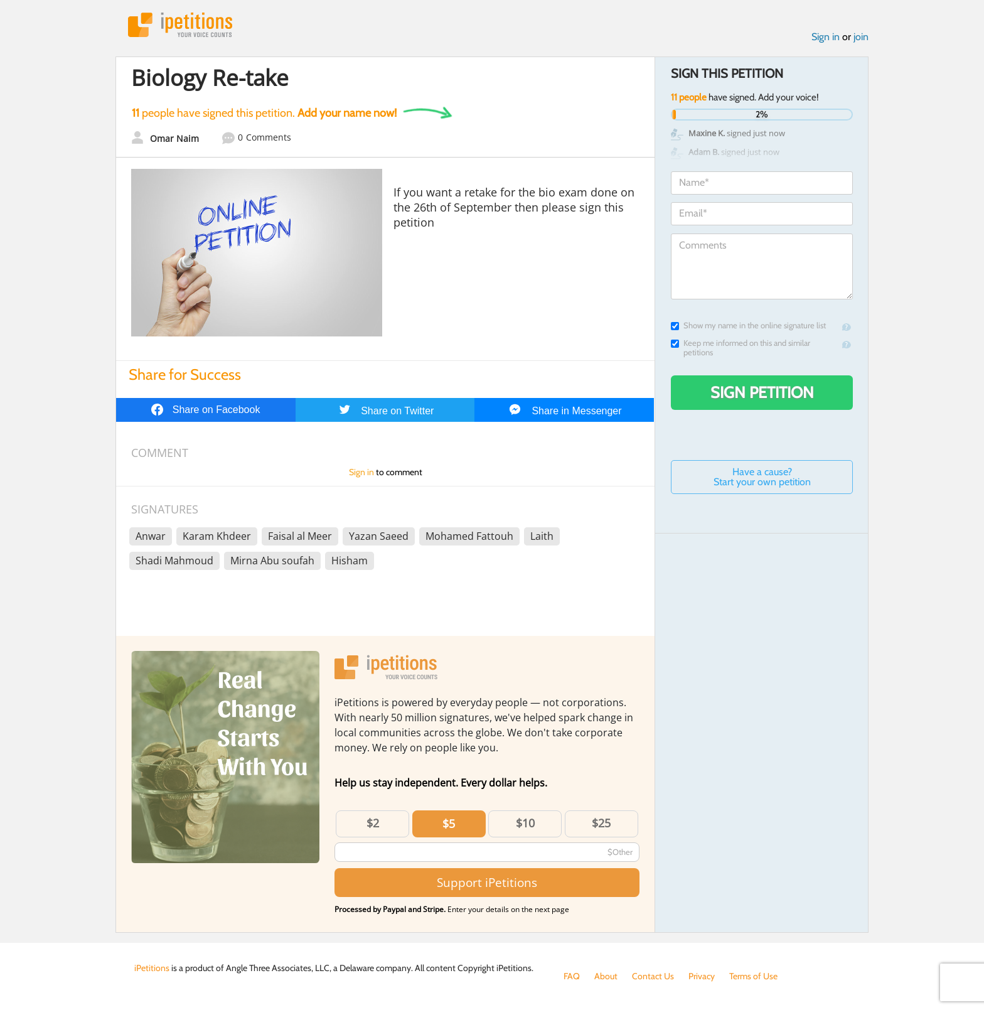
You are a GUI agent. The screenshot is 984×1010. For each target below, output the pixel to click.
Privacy (701, 976)
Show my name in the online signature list (748, 325)
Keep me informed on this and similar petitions (740, 347)
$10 (525, 822)
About (606, 976)
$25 (601, 822)
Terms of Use (753, 976)
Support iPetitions (487, 882)
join (861, 37)
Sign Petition (762, 392)
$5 (448, 823)
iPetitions (180, 25)
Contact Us (653, 976)
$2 (372, 822)
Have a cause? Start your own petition (762, 477)
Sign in (825, 37)
